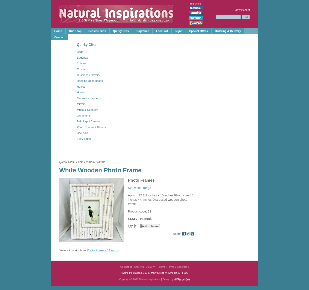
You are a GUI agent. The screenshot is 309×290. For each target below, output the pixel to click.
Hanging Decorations (90, 80)
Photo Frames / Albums (91, 127)
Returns (161, 267)
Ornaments (84, 115)
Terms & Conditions (178, 267)
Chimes (81, 63)
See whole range (139, 188)
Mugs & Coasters (87, 109)
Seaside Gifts (97, 31)
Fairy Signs (84, 138)
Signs (178, 31)
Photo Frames (141, 180)
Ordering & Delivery (228, 31)
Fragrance (142, 31)
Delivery (150, 267)
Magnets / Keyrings (89, 98)
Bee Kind (82, 133)
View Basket (242, 10)
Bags (80, 51)
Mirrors (81, 104)
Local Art (162, 31)
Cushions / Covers (88, 75)
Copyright (124, 279)
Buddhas (82, 57)
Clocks (81, 69)
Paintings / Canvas (88, 121)
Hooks (81, 92)
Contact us (126, 267)
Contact (59, 37)
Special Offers (198, 31)
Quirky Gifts (121, 31)
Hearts (81, 86)
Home (58, 31)
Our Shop (75, 31)
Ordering (139, 267)
